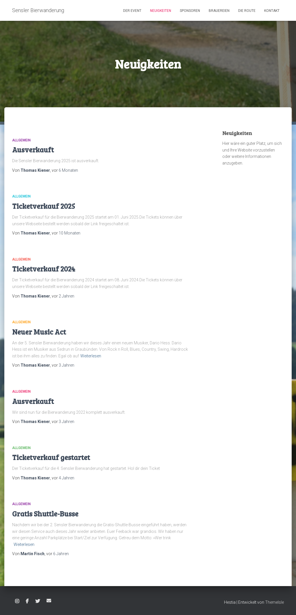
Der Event (132, 11)
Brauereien (219, 11)
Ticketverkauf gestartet (51, 457)
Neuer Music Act (39, 332)
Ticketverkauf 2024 (43, 269)
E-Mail (49, 600)
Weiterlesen (90, 356)
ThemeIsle (274, 602)
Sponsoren (190, 11)
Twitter (37, 601)
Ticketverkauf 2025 (43, 206)
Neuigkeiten (160, 11)
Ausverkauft (33, 149)
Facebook (27, 601)
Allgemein (21, 140)
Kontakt (272, 11)
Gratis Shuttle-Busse (45, 513)
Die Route (247, 11)
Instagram (17, 601)
